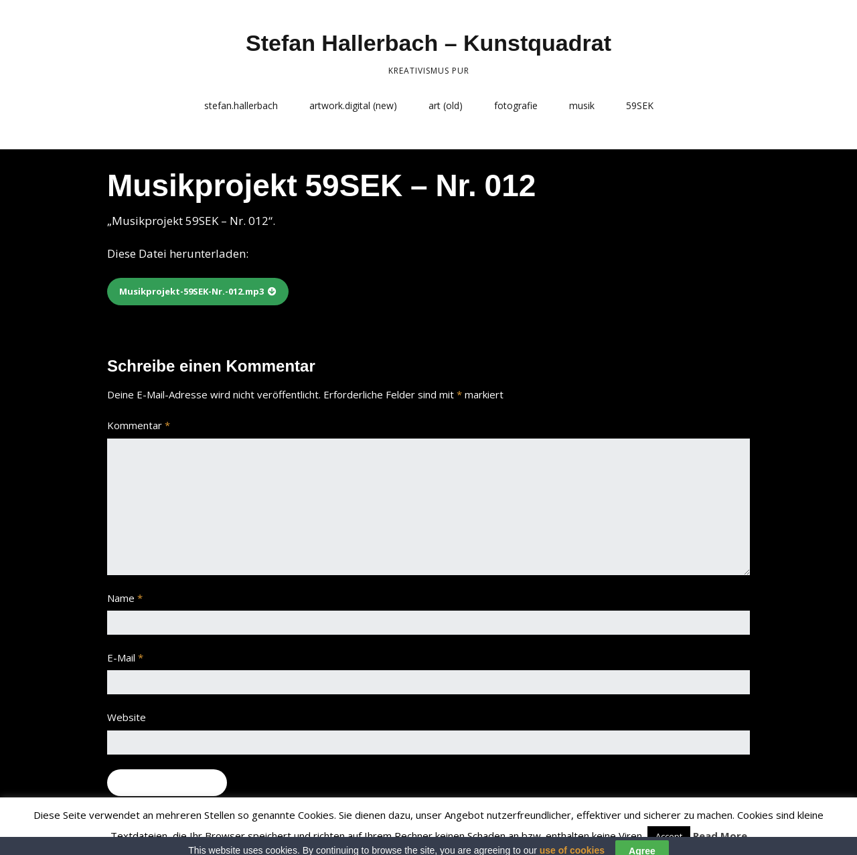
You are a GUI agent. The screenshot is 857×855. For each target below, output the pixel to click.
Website (126, 717)
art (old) (445, 105)
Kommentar (138, 425)
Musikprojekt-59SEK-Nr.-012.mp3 (191, 291)
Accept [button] (668, 836)
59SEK (639, 105)
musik (582, 105)
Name (125, 598)
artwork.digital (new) (353, 105)
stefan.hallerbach (241, 105)
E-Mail (125, 657)
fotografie (516, 105)
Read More (720, 835)
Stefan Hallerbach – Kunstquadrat (428, 43)
